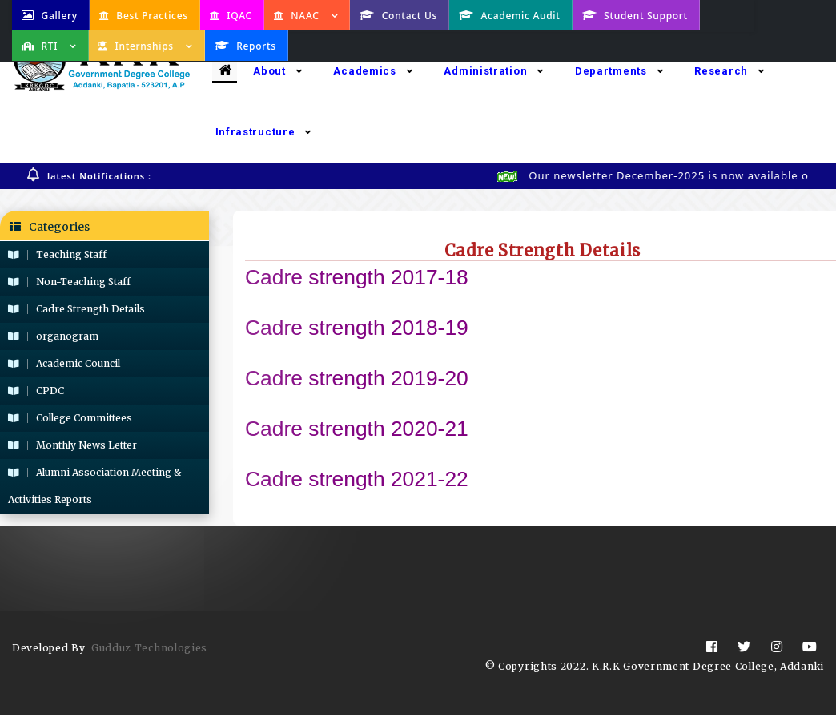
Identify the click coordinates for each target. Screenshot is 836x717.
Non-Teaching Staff (69, 282)
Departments (619, 71)
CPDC (36, 391)
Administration (494, 71)
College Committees (70, 419)
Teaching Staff (57, 255)
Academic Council (64, 364)
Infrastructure (263, 132)
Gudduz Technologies (149, 649)
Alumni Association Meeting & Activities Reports (94, 486)
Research (729, 71)
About (277, 71)
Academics (372, 71)
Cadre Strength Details (76, 310)
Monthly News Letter (72, 446)
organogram (53, 337)
